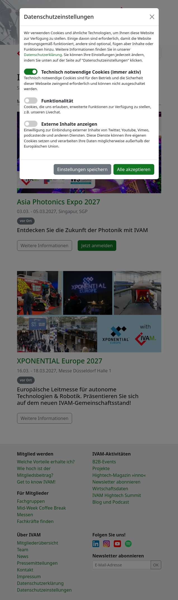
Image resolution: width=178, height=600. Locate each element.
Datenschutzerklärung (43, 54)
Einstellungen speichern (82, 169)
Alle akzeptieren (134, 169)
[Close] (152, 16)
